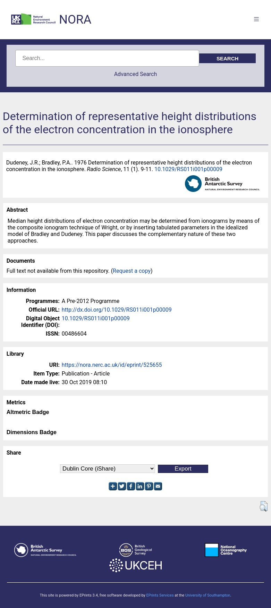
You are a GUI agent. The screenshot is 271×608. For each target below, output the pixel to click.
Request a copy (132, 271)
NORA (75, 19)
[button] (264, 506)
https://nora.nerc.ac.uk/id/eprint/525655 (112, 365)
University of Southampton (207, 595)
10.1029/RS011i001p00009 (188, 169)
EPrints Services (159, 595)
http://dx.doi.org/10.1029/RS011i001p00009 (117, 309)
